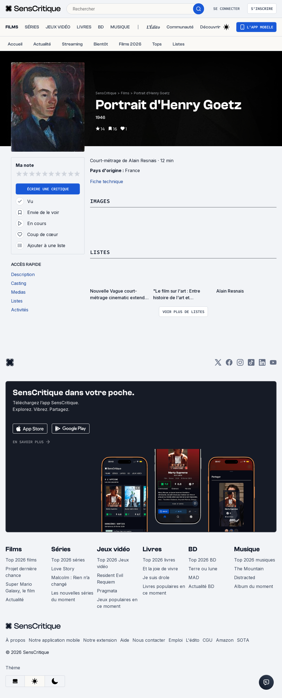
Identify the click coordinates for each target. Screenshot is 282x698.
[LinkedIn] (262, 364)
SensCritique (106, 93)
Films (125, 93)
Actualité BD (201, 586)
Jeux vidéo (113, 549)
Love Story (62, 568)
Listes (100, 251)
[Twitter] (218, 364)
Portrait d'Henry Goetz (152, 93)
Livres (152, 549)
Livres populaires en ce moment (164, 590)
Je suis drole (156, 577)
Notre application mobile (54, 640)
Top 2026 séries (68, 560)
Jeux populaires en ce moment (117, 603)
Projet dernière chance (21, 572)
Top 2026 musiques (254, 560)
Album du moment (253, 586)
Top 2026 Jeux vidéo (113, 563)
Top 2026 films (21, 560)
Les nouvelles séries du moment (72, 596)
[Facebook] (229, 364)
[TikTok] (251, 364)
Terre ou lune (202, 568)
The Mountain (249, 568)
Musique (247, 549)
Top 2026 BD (202, 560)
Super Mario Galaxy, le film (20, 587)
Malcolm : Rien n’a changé (70, 581)
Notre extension (100, 640)
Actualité (15, 599)
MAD (193, 577)
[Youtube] (273, 364)
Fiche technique (106, 181)
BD (192, 549)
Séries (60, 549)
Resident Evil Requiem (110, 579)
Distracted (244, 577)
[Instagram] (240, 364)
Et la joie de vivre (160, 568)
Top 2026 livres (159, 560)
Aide (124, 640)
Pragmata (107, 590)
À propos (15, 640)
